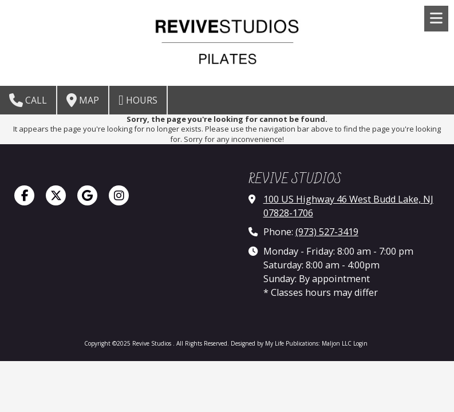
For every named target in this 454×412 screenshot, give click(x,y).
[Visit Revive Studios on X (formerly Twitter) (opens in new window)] (56, 195)
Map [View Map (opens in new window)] (82, 100)
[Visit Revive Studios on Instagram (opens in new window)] (119, 195)
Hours (138, 100)
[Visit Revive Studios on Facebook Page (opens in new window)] (24, 195)
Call (28, 100)
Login (360, 343)
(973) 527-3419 (326, 231)
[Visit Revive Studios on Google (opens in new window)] (87, 195)
